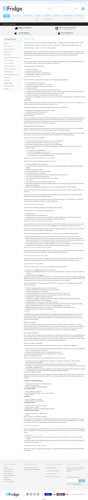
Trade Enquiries (8, 72)
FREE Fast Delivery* (52, 468)
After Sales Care (8, 46)
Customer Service (71, 2)
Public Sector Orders (9, 69)
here (44, 114)
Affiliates (6, 89)
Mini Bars (47, 16)
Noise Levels (7, 54)
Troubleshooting (8, 60)
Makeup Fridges (68, 16)
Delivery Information (9, 49)
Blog (47, 2)
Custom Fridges (47, 19)
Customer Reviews (9, 66)
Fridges (38, 16)
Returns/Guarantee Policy (11, 74)
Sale (37, 19)
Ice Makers (80, 16)
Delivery (62, 2)
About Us (54, 2)
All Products (16, 16)
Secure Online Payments (53, 476)
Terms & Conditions (9, 86)
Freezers (56, 16)
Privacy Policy (7, 479)
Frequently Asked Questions (11, 57)
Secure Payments (9, 63)
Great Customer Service (53, 471)
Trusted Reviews (51, 473)
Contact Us (82, 2)
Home (4, 24)
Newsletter (7, 80)
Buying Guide (7, 52)
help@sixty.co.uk (36, 435)
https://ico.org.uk (44, 442)
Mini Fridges (28, 16)
